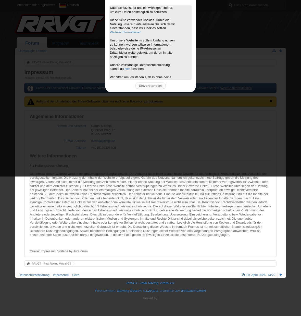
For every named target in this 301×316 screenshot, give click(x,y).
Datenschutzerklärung (33, 275)
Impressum (61, 275)
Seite (75, 275)
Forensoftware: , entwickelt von (150, 290)
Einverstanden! (150, 86)
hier (127, 69)
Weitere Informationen (125, 32)
